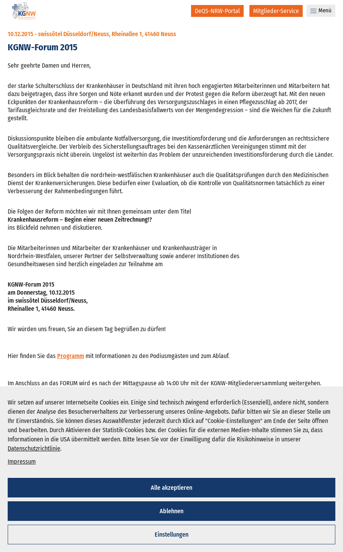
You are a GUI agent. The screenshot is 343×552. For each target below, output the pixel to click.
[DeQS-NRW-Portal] (217, 11)
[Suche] (180, 11)
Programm (70, 356)
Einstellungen (171, 534)
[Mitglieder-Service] (276, 11)
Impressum (22, 461)
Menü (320, 10)
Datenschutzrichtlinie (34, 448)
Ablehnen (171, 511)
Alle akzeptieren (171, 487)
